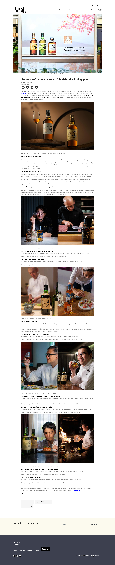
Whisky (23, 82)
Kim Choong (26, 84)
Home (37, 10)
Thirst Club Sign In (90, 5)
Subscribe (94, 524)
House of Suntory (27, 502)
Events (83, 10)
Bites (51, 10)
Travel (67, 10)
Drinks (44, 10)
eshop (37, 551)
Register (98, 5)
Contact (30, 551)
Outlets (59, 10)
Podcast (92, 10)
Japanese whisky (27, 506)
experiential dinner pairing (43, 502)
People (75, 10)
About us (22, 551)
